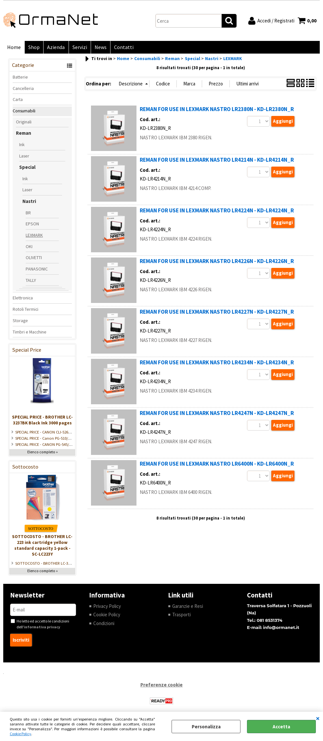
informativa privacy (42, 628)
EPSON (32, 225)
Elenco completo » (42, 453)
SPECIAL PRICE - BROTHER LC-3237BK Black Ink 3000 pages (42, 421)
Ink (22, 146)
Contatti (120, 48)
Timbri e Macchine (29, 333)
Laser (24, 157)
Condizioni (103, 625)
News (97, 48)
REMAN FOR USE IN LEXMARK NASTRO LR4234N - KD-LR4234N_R (217, 364)
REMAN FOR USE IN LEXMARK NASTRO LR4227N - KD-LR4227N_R (217, 313)
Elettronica (23, 299)
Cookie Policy (20, 733)
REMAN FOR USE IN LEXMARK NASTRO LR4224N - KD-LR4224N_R (217, 212)
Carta (18, 101)
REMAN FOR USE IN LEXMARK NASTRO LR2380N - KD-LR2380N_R (217, 110)
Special (27, 169)
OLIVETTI (34, 259)
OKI (29, 248)
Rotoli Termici (25, 311)
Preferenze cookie (161, 686)
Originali (24, 123)
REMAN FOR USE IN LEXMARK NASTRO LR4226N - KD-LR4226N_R (217, 262)
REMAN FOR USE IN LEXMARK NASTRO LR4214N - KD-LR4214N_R (217, 161)
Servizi (77, 48)
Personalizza (206, 726)
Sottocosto (25, 468)
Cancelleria (23, 90)
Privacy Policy (107, 607)
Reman (23, 135)
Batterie (20, 78)
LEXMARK (34, 236)
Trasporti (181, 616)
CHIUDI (318, 718)
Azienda (54, 48)
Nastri (29, 203)
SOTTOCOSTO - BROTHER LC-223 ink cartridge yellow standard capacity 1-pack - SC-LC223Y (42, 546)
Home (13, 48)
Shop (33, 48)
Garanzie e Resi (187, 607)
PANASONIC (37, 270)
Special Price (26, 351)
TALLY (31, 281)
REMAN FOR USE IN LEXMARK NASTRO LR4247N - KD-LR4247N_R (217, 414)
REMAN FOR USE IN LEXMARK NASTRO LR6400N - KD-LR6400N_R (217, 465)
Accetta (281, 726)
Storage (20, 322)
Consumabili (24, 112)
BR (28, 214)
